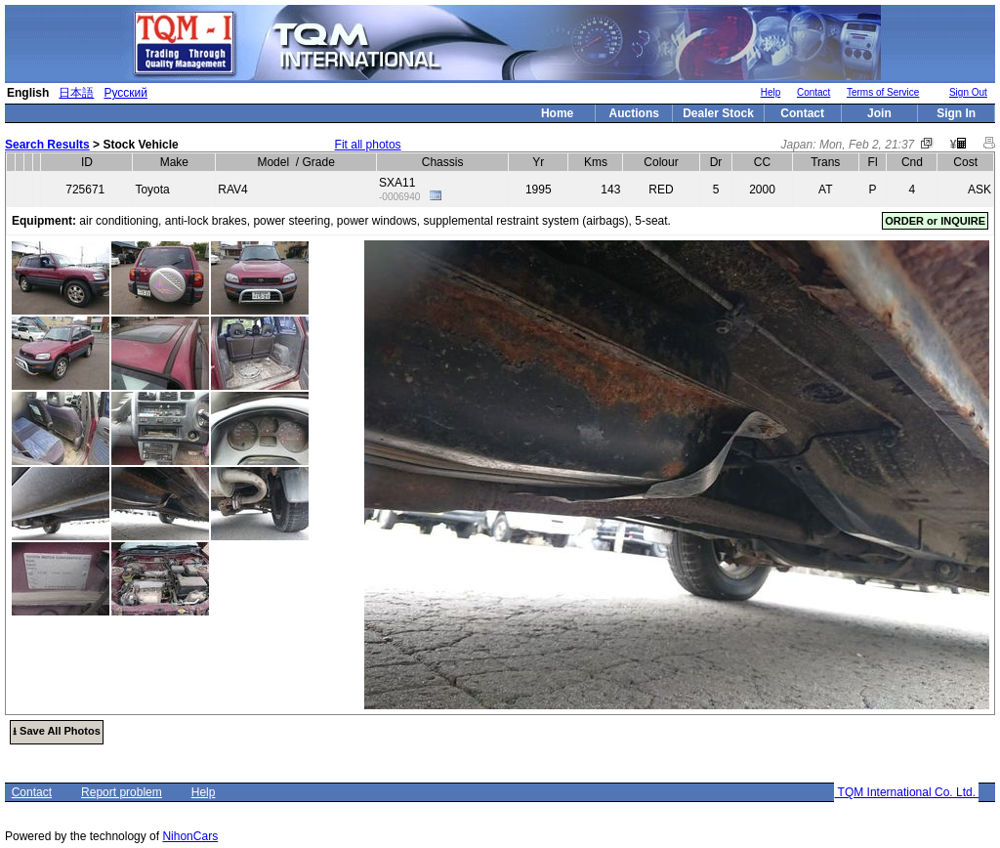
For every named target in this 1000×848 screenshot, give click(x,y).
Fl (873, 162)
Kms (595, 162)
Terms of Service (883, 92)
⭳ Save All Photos (57, 731)
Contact (813, 92)
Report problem (121, 792)
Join (879, 113)
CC (762, 162)
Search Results (47, 144)
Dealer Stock (718, 113)
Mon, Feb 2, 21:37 (866, 144)
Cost (965, 162)
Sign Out (968, 92)
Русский (125, 93)
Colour (661, 162)
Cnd (912, 162)
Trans (825, 162)
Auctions (634, 113)
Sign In (956, 113)
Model (273, 162)
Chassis (443, 162)
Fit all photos (368, 144)
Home (557, 113)
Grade (318, 162)
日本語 (76, 93)
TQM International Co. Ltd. (906, 792)
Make (174, 162)
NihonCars (190, 836)
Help (771, 92)
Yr (538, 162)
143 (610, 189)
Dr (716, 162)
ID (87, 162)
